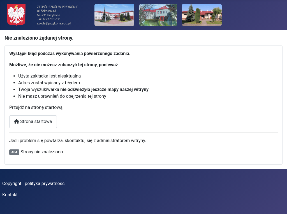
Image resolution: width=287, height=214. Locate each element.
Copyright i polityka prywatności (34, 183)
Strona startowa (33, 121)
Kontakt (10, 194)
